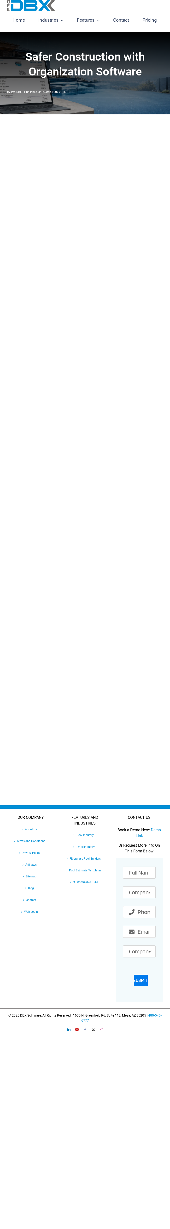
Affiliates (31, 864)
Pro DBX (16, 92)
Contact (31, 900)
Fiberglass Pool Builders (85, 858)
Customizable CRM (85, 882)
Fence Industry (85, 847)
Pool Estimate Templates (85, 870)
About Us (31, 829)
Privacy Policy (31, 853)
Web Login (31, 911)
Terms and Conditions (31, 841)
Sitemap (31, 876)
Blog (31, 888)
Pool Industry (85, 835)
